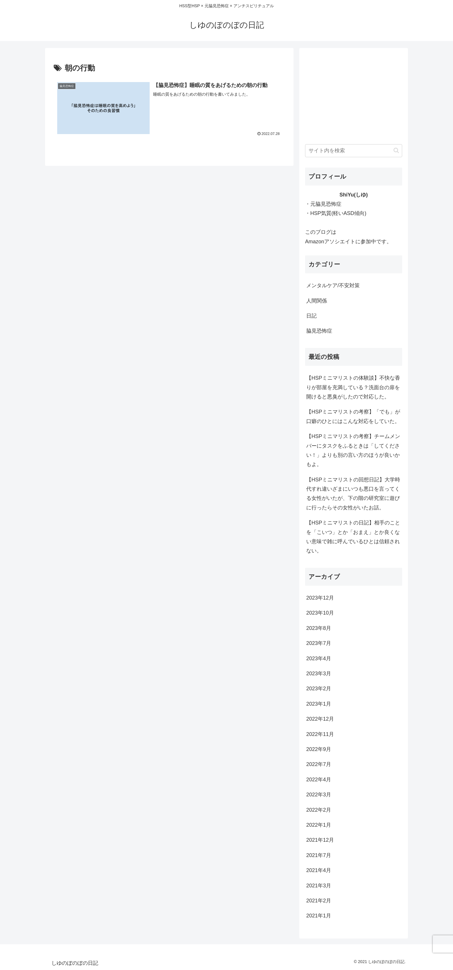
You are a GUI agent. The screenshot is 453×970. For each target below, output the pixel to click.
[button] (396, 150)
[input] (353, 150)
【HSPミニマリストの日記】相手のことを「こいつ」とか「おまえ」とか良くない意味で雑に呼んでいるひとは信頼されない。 (353, 537)
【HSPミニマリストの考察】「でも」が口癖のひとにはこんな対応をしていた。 (353, 416)
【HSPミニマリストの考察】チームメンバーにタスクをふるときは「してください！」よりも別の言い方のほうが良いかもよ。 (353, 450)
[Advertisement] (353, 94)
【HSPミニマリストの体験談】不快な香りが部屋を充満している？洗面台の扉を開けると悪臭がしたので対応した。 (353, 387)
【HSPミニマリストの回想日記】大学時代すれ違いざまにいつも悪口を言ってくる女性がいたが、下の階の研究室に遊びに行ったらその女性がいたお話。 (353, 494)
